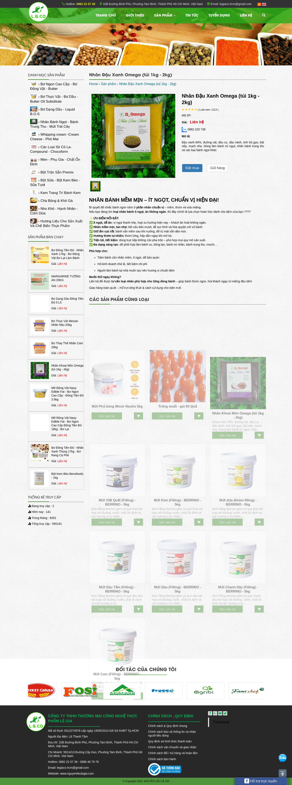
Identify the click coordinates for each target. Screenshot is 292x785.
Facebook (221, 722)
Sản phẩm (164, 15)
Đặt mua (192, 168)
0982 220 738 (194, 129)
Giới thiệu (135, 15)
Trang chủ (106, 15)
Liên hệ (246, 15)
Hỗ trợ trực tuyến (260, 781)
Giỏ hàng (217, 168)
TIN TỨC (191, 15)
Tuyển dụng (219, 15)
